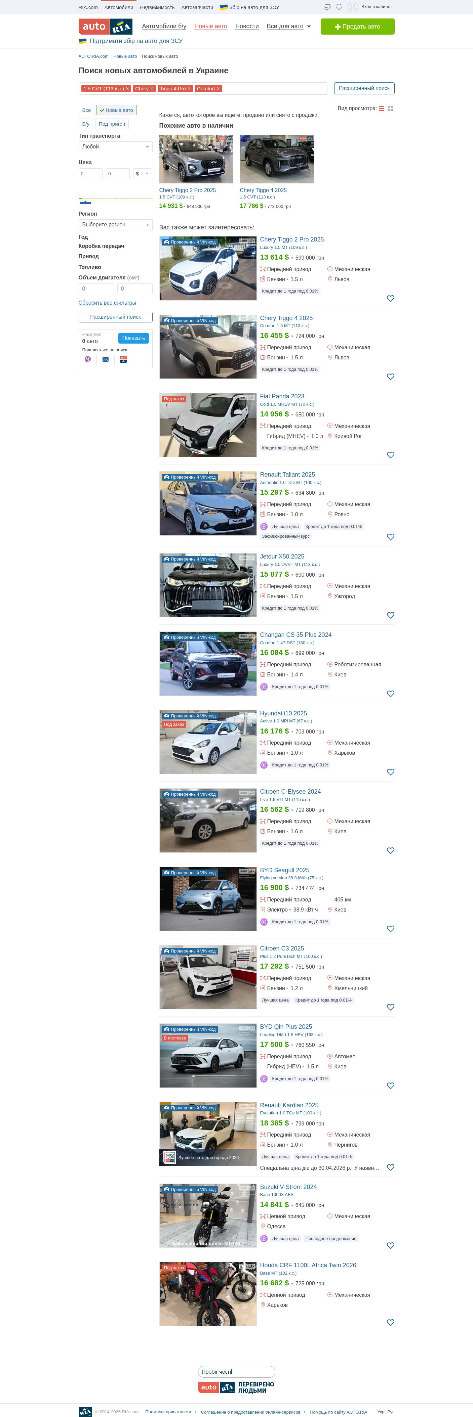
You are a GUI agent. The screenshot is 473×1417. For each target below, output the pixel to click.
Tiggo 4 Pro (173, 88)
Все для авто (285, 26)
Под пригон (112, 124)
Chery (142, 88)
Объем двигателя (109, 277)
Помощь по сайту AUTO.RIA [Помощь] (338, 1412)
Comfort (206, 88)
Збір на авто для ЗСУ (249, 7)
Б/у (86, 124)
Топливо (90, 267)
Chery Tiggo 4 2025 (263, 190)
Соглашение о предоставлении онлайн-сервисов (250, 1412)
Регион (88, 214)
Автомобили (119, 7)
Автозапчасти (197, 7)
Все (86, 110)
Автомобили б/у (164, 26)
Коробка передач (101, 246)
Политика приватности (168, 1411)
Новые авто (210, 26)
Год (83, 237)
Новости (247, 26)
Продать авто (358, 26)
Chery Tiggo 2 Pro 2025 (187, 190)
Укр (382, 1411)
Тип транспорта (99, 136)
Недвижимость (157, 7)
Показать (133, 338)
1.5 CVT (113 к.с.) (104, 88)
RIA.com (88, 7)
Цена (85, 162)
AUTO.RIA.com (94, 56)
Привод (89, 256)
